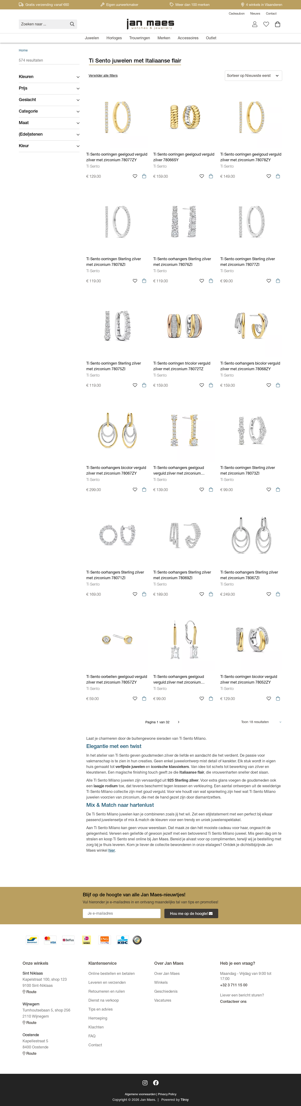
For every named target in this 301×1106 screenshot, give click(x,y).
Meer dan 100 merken (190, 5)
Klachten (96, 1028)
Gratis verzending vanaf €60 (44, 5)
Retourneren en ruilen (106, 992)
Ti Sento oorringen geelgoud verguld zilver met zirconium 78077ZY (116, 157)
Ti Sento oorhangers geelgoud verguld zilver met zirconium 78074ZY (178, 471)
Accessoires (188, 38)
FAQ (91, 1037)
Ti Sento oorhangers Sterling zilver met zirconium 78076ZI (182, 262)
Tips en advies (100, 1010)
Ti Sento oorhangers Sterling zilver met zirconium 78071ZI (115, 575)
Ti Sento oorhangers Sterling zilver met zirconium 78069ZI (182, 575)
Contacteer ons (233, 1002)
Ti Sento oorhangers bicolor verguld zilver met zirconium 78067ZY (116, 471)
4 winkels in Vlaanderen (261, 5)
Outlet (211, 38)
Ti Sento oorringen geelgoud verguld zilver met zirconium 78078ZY (250, 157)
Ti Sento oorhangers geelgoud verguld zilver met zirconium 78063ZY (178, 680)
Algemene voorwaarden (140, 1094)
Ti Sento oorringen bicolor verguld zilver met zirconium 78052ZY (248, 680)
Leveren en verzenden (107, 983)
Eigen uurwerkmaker (119, 5)
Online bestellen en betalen (111, 974)
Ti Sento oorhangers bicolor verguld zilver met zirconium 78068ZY (250, 366)
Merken (164, 38)
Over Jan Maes (167, 974)
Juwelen (92, 38)
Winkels (161, 983)
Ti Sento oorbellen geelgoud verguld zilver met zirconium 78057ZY (116, 680)
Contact (271, 14)
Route (29, 992)
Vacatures (162, 1001)
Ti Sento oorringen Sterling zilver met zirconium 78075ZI (113, 366)
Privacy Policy (167, 1094)
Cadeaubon (237, 14)
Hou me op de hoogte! (191, 914)
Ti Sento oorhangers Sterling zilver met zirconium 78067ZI (249, 575)
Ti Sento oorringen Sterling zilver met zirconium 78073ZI (247, 471)
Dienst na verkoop (103, 1001)
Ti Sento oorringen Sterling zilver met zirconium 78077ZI (247, 262)
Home (23, 50)
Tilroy (185, 1100)
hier (111, 851)
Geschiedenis (166, 992)
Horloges (114, 38)
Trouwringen (139, 38)
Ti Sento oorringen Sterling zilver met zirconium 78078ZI (113, 262)
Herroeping (97, 1019)
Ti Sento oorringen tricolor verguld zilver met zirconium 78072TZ (181, 366)
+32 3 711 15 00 (233, 986)
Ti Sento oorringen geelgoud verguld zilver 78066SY (183, 157)
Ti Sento (93, 167)
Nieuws (255, 14)
